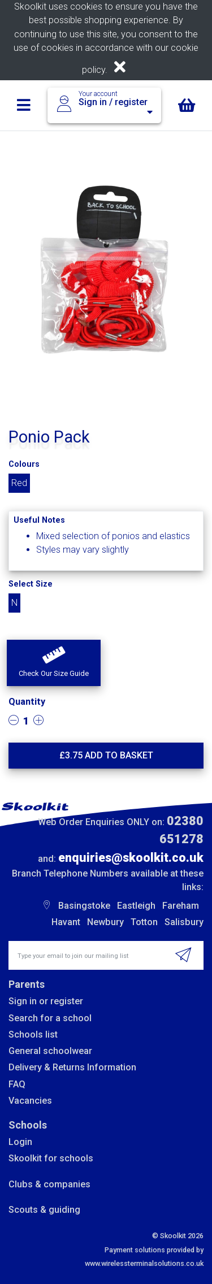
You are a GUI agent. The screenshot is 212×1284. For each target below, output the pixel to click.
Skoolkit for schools (50, 1158)
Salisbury (184, 922)
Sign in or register (45, 1001)
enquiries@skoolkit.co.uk (131, 858)
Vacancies (30, 1100)
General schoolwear (50, 1051)
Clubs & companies (49, 1184)
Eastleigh (136, 905)
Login (20, 1141)
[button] (54, 663)
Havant (65, 922)
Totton (144, 922)
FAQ (16, 1084)
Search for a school (50, 1018)
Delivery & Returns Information (72, 1067)
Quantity (26, 701)
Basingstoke (84, 905)
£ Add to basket (106, 755)
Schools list (33, 1034)
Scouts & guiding (44, 1209)
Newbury (105, 922)
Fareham (180, 905)
